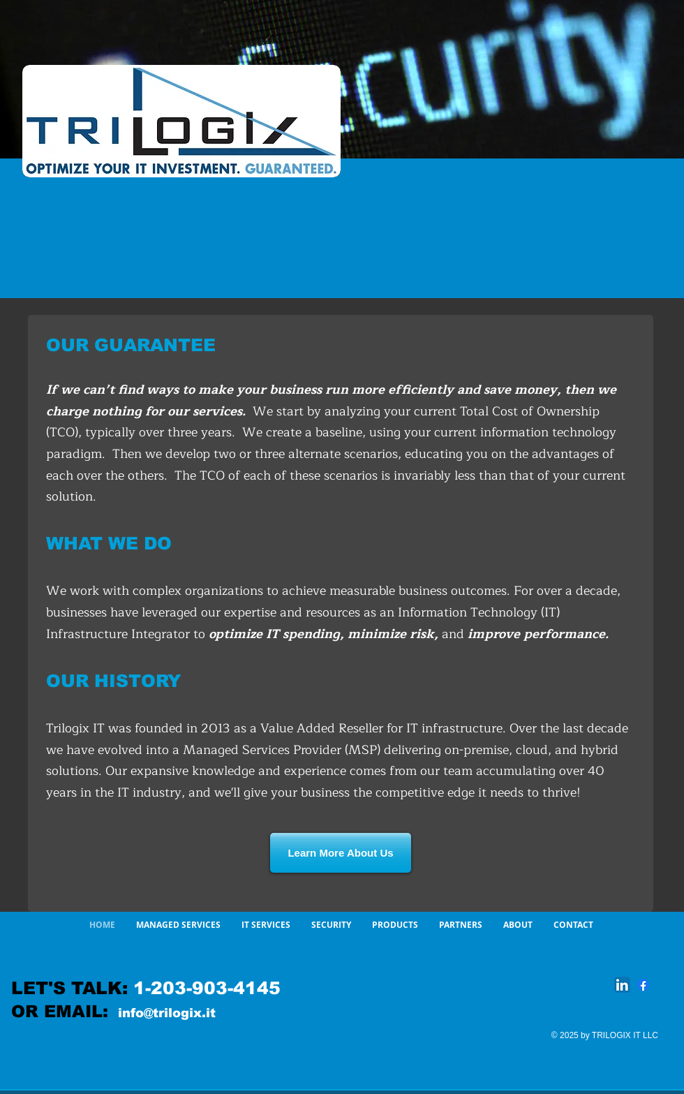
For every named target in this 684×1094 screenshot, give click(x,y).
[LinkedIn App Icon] (622, 985)
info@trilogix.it (167, 1013)
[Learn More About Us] (340, 853)
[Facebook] (643, 985)
